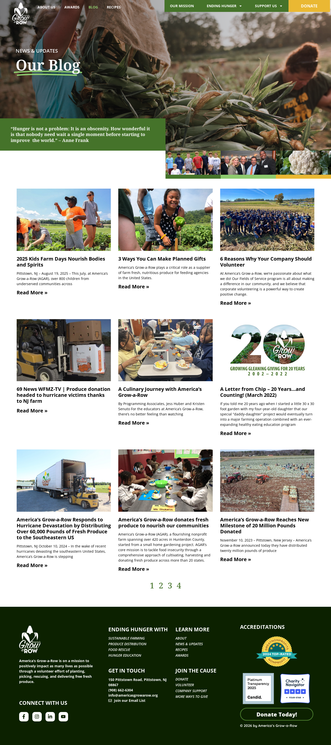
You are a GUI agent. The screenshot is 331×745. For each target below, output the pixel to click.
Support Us (269, 6)
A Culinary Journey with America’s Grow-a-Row (160, 392)
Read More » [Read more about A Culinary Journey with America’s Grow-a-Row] (133, 422)
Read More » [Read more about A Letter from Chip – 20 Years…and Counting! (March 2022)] (235, 433)
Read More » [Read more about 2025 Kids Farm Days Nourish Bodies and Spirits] (32, 292)
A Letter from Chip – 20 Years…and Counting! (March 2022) (262, 392)
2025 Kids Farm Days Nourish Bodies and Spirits (61, 261)
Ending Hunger (224, 6)
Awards (72, 7)
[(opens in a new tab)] (64, 350)
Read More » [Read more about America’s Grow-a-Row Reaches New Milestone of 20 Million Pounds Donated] (235, 559)
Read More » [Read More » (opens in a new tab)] (32, 410)
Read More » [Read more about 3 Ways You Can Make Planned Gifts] (133, 286)
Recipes (114, 7)
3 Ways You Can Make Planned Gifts (162, 258)
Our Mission (182, 5)
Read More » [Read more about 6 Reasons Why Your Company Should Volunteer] (235, 303)
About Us (46, 7)
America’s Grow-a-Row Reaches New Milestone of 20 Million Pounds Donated (264, 525)
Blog (93, 7)
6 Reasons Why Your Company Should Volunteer (266, 261)
